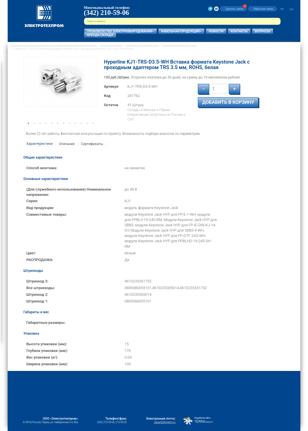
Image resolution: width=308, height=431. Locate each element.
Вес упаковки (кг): (42, 357)
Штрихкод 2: (37, 294)
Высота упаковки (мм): (46, 344)
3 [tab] (40, 129)
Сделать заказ (235, 8)
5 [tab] (52, 129)
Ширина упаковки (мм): (47, 364)
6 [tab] (58, 129)
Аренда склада (100, 35)
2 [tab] (34, 129)
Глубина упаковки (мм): (47, 350)
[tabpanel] (60, 91)
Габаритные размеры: (45, 322)
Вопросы (262, 31)
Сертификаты (92, 144)
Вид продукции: (40, 207)
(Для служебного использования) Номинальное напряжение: (68, 192)
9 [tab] (75, 129)
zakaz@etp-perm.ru (164, 422)
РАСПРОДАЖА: (39, 260)
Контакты (239, 31)
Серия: (32, 201)
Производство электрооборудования (120, 31)
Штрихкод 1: (37, 301)
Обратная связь (263, 8)
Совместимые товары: (46, 214)
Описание (67, 144)
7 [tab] (64, 129)
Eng (291, 9)
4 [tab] (46, 129)
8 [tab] (70, 129)
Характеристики (39, 144)
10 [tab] (81, 129)
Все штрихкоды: (40, 288)
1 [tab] (28, 129)
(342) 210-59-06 (106, 12)
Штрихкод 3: (37, 281)
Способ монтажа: (41, 168)
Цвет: (31, 253)
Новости (216, 31)
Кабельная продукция (181, 31)
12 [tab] (93, 129)
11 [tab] (87, 129)
